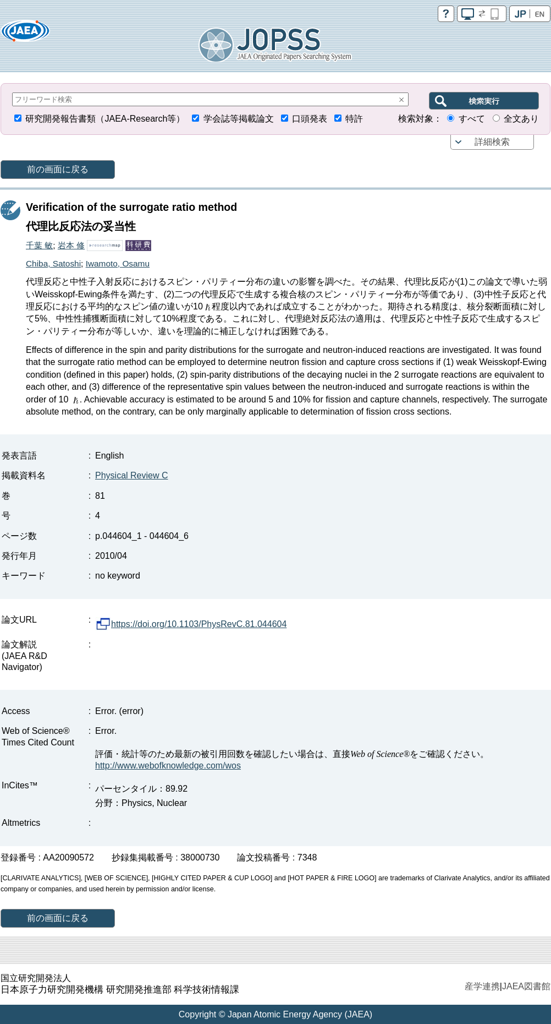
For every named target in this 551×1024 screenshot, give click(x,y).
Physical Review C (131, 475)
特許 (354, 118)
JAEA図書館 (526, 986)
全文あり (521, 118)
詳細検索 (492, 141)
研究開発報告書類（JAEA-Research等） (105, 118)
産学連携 (482, 986)
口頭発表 (309, 118)
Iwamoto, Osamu (118, 263)
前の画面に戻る (58, 169)
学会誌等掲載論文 (238, 118)
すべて (472, 118)
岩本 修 (71, 245)
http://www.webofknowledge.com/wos (168, 765)
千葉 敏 (39, 245)
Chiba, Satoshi (53, 263)
